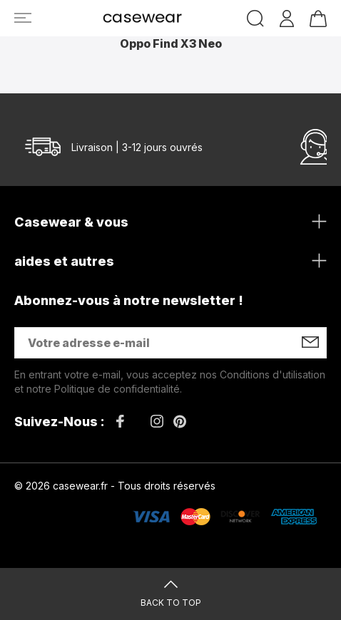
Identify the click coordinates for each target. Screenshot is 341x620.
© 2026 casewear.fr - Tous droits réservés (114, 486)
